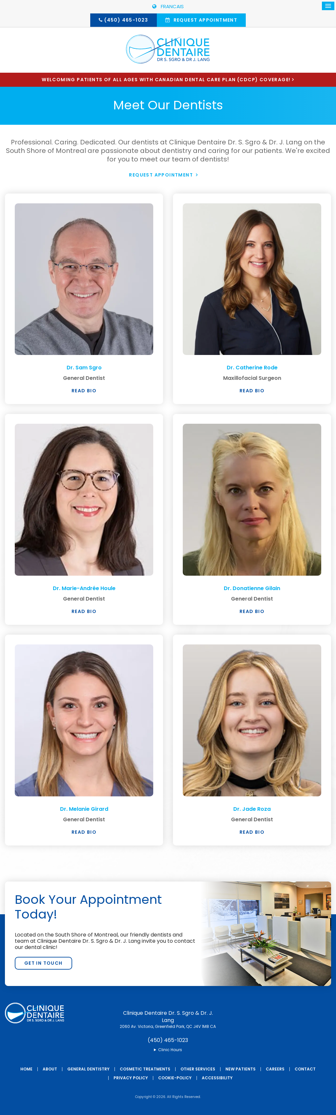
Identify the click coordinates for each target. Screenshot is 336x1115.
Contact (305, 1068)
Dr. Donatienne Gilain (252, 588)
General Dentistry (88, 1068)
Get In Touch (43, 962)
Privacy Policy (131, 1077)
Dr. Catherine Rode (252, 367)
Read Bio (84, 390)
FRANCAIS (168, 6)
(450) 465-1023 (126, 20)
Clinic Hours (170, 1049)
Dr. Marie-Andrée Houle (84, 588)
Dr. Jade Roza (252, 808)
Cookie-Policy (175, 1077)
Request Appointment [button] (204, 20)
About (50, 1068)
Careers (275, 1068)
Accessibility (217, 1077)
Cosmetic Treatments (145, 1068)
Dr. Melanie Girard (84, 808)
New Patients (240, 1068)
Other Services (197, 1068)
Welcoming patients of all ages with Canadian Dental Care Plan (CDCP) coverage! (166, 79)
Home (26, 1068)
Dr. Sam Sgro (84, 367)
